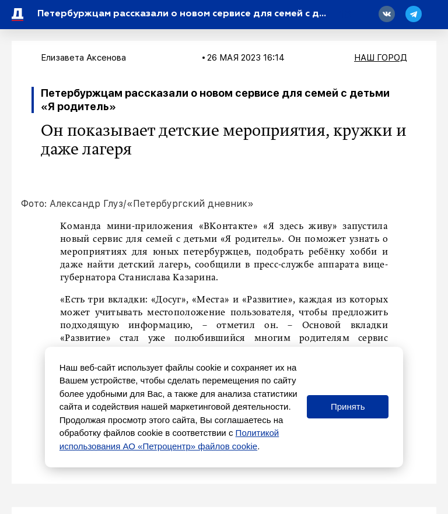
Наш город (380, 57)
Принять (348, 406)
